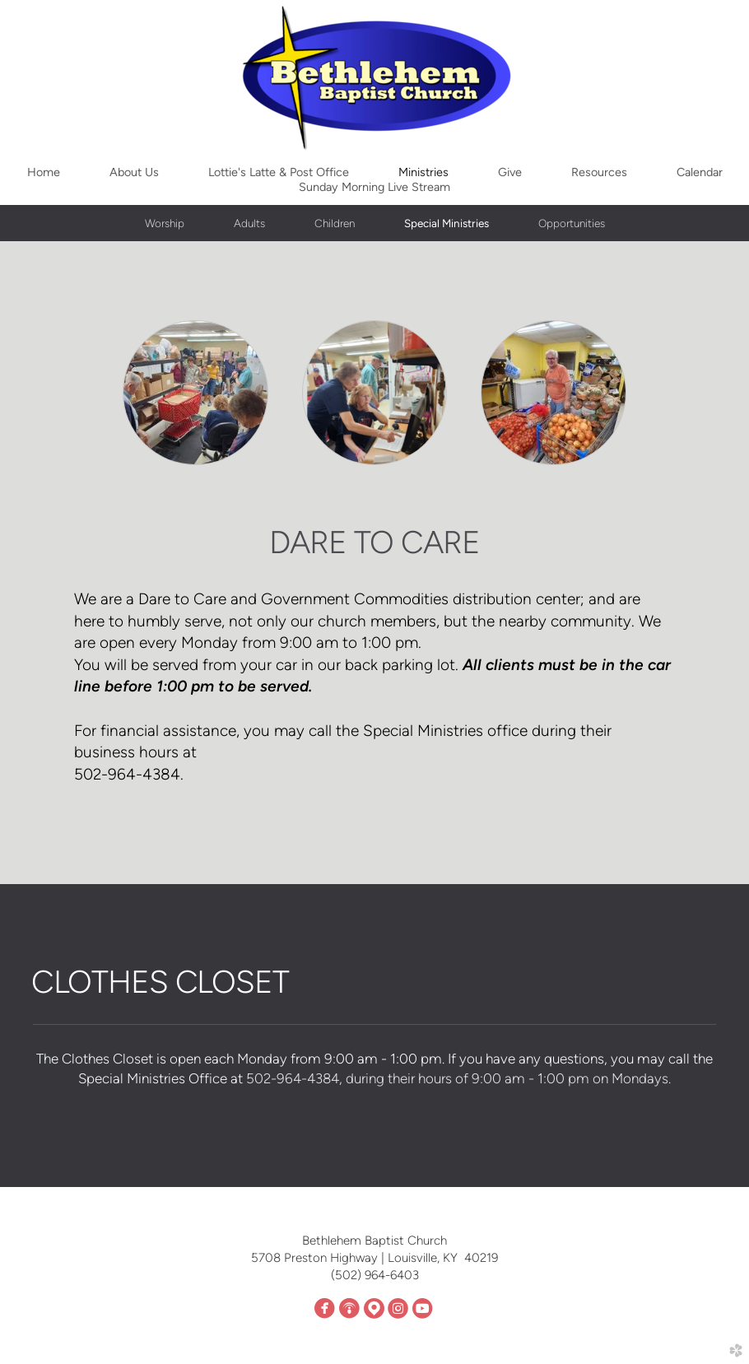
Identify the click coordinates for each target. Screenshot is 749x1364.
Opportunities (571, 223)
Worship (164, 223)
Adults (249, 223)
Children (334, 223)
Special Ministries (446, 223)
